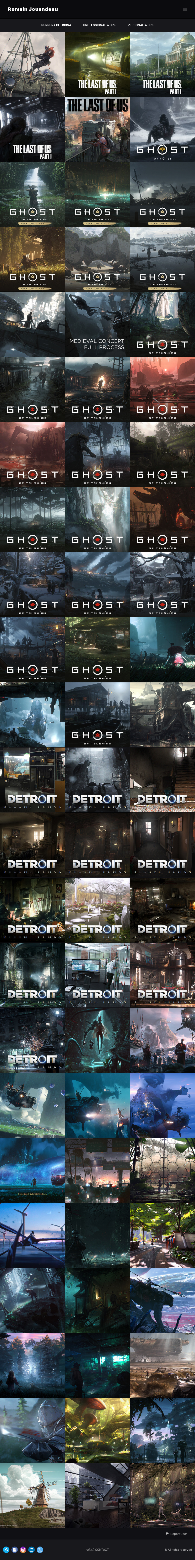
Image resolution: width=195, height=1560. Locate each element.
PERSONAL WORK (141, 25)
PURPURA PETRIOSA (56, 25)
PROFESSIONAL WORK (99, 25)
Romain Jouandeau (33, 9)
